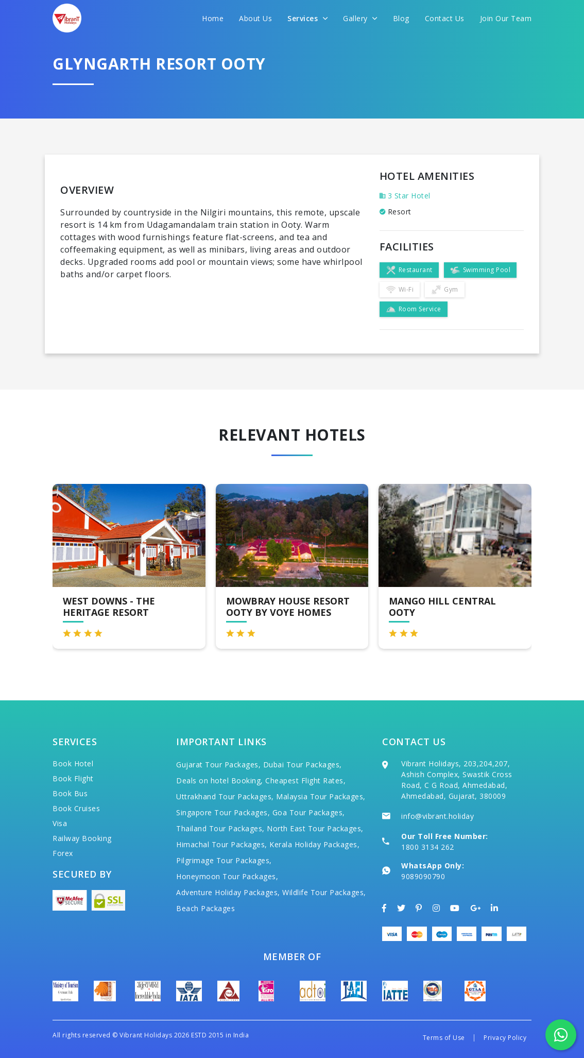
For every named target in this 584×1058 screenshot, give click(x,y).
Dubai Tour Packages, (302, 764)
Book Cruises (76, 808)
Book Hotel (73, 763)
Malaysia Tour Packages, (321, 796)
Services (307, 18)
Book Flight (73, 778)
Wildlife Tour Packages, (324, 892)
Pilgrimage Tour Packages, (224, 860)
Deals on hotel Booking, (219, 780)
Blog (401, 18)
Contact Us (445, 18)
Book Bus (70, 793)
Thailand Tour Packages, (220, 828)
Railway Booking (82, 838)
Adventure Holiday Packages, (228, 892)
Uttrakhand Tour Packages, (225, 796)
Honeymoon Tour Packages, (227, 876)
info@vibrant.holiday (437, 816)
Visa (60, 823)
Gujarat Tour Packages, (218, 764)
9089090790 (423, 876)
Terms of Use (444, 1037)
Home (213, 18)
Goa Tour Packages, (308, 812)
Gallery (360, 18)
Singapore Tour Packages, (223, 812)
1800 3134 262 (427, 847)
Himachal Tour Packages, (221, 844)
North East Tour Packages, (315, 828)
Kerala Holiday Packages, (314, 844)
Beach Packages (205, 908)
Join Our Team (506, 18)
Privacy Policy (505, 1037)
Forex (63, 853)
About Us (255, 18)
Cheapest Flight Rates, (305, 780)
